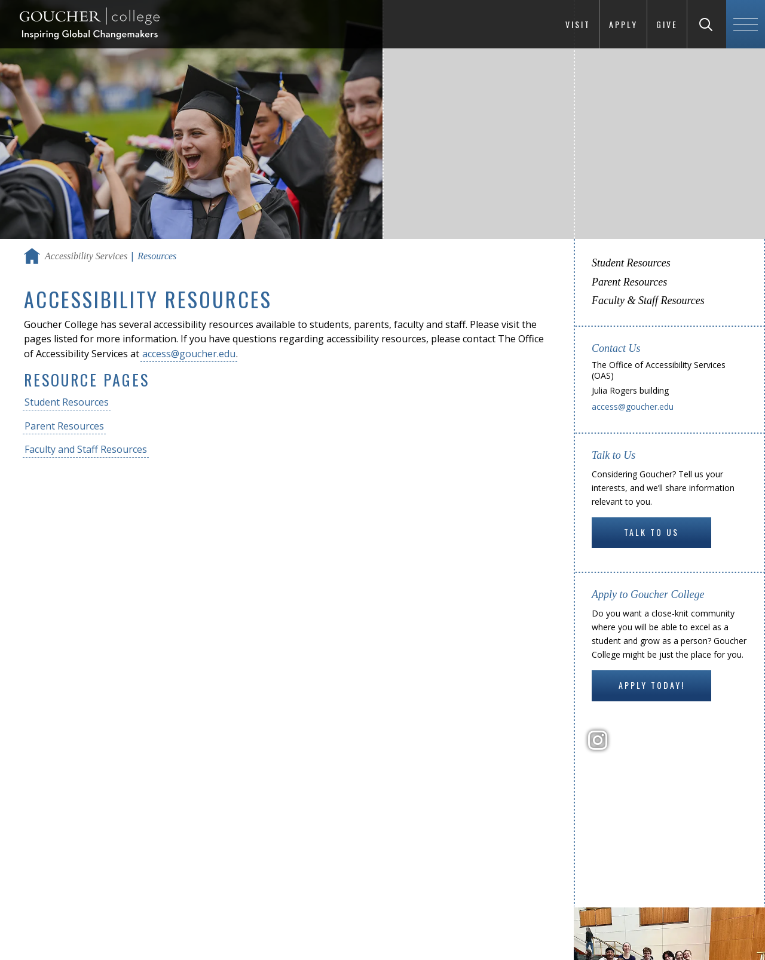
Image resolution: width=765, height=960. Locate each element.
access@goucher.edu (188, 353)
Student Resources (67, 402)
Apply (623, 24)
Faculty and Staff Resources (86, 449)
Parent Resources (64, 426)
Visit (577, 24)
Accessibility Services (86, 256)
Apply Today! (652, 685)
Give (667, 24)
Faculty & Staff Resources (648, 300)
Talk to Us (651, 532)
